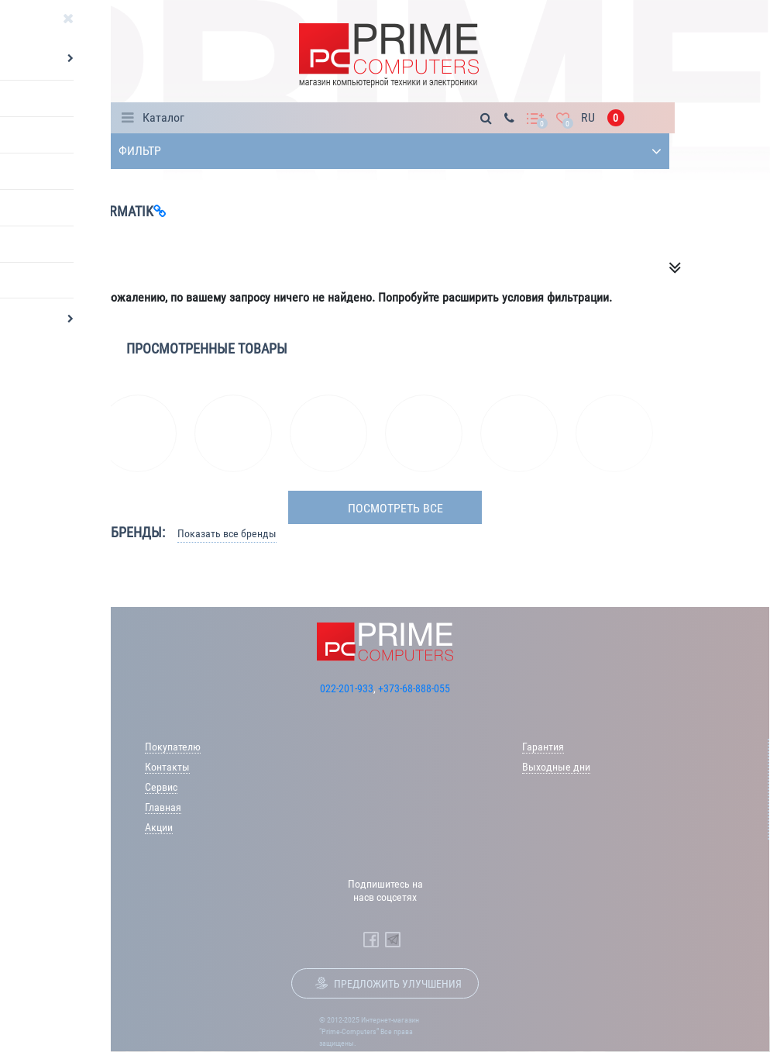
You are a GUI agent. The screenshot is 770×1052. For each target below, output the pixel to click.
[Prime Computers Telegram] (392, 939)
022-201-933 (346, 688)
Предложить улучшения (398, 984)
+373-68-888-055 (414, 688)
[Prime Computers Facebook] (371, 939)
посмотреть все (395, 508)
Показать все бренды (227, 533)
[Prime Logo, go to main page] (389, 55)
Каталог (163, 117)
